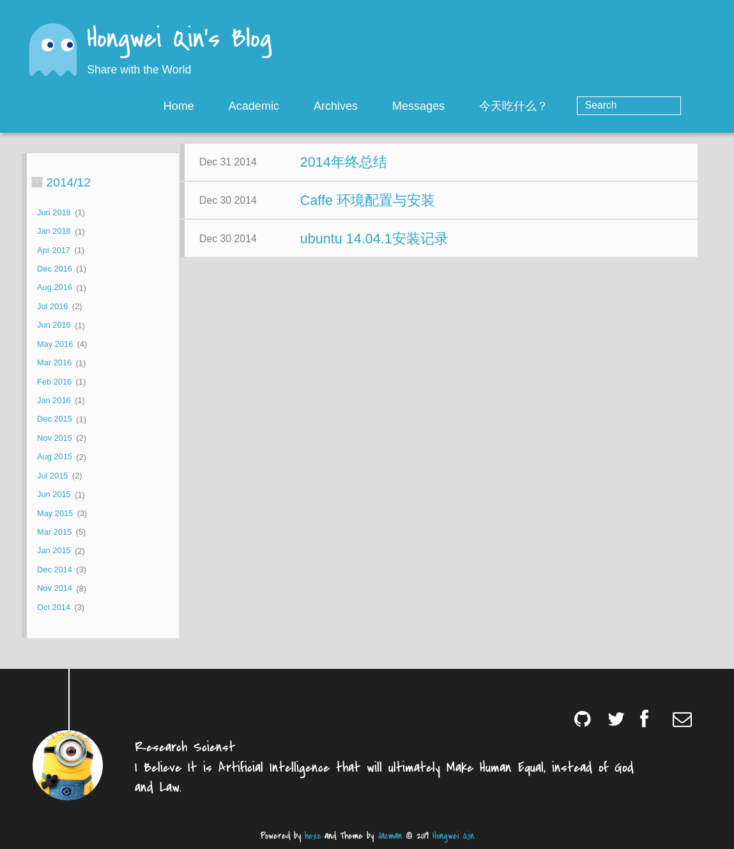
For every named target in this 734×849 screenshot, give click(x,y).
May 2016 (55, 344)
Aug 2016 (54, 288)
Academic (305, 106)
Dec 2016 (54, 268)
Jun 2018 (54, 212)
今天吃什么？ (565, 106)
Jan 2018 (54, 231)
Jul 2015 (52, 475)
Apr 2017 (53, 250)
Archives (387, 106)
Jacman (390, 836)
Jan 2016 (54, 400)
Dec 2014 (54, 569)
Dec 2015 (54, 419)
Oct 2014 (53, 607)
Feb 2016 (54, 381)
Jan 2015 (54, 551)
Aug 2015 (54, 457)
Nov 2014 (54, 588)
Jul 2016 (52, 306)
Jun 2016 (54, 325)
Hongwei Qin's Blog (179, 40)
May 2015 (55, 513)
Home (230, 106)
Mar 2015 (54, 532)
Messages (469, 106)
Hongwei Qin (453, 836)
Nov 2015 (54, 438)
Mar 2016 (54, 363)
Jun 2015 (54, 495)
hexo (313, 836)
